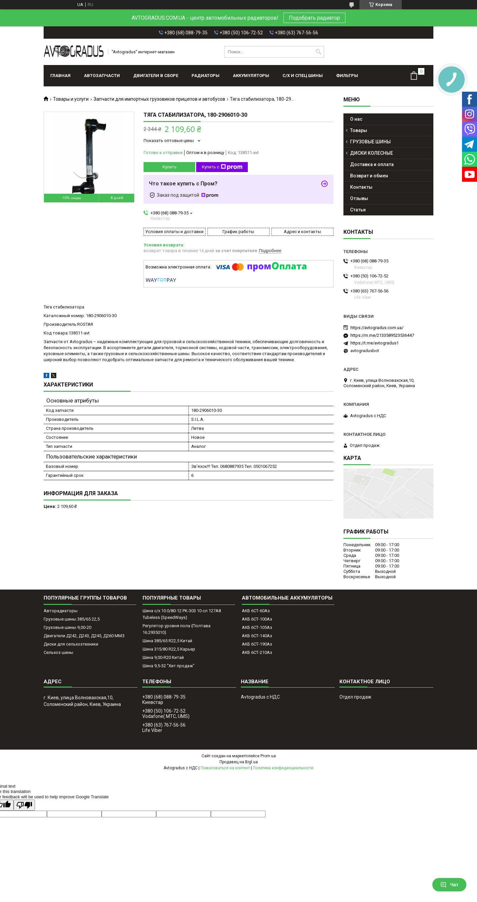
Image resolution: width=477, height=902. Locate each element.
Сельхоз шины (58, 652)
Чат (449, 885)
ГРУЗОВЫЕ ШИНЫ (370, 141)
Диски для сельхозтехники (71, 644)
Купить (170, 166)
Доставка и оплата (372, 164)
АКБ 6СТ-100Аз (257, 619)
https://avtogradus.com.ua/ (376, 327)
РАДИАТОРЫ (206, 75)
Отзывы (359, 198)
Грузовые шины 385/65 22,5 (72, 619)
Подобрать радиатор (314, 18)
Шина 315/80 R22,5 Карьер (169, 649)
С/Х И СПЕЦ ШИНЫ (302, 75)
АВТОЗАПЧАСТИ (102, 75)
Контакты (361, 187)
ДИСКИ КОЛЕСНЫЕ (371, 153)
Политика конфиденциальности (283, 768)
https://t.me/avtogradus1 (374, 342)
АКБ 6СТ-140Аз (257, 635)
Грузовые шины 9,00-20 (67, 627)
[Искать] (318, 52)
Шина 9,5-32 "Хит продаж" (169, 665)
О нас (356, 119)
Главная (60, 75)
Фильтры (347, 75)
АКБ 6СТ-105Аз (257, 627)
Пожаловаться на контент (225, 768)
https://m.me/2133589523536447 (382, 335)
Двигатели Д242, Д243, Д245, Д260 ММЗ (84, 635)
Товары (358, 130)
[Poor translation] (24, 805)
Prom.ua (268, 756)
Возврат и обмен (369, 175)
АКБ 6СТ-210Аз (257, 652)
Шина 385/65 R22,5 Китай (167, 640)
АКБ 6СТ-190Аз (257, 644)
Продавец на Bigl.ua (239, 762)
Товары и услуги (71, 99)
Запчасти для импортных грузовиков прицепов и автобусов (159, 99)
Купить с (222, 167)
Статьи (358, 209)
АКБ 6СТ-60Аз (256, 610)
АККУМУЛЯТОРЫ (251, 75)
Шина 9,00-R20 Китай (163, 657)
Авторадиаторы (61, 610)
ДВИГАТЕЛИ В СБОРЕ (155, 75)
